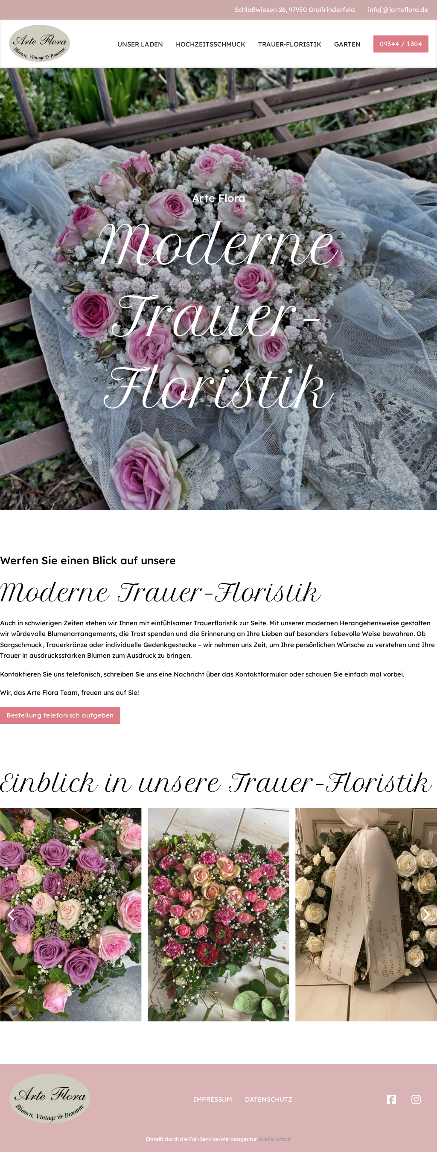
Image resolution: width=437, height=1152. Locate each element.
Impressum (212, 1099)
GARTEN (347, 44)
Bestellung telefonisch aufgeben (60, 715)
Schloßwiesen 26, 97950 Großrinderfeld (295, 10)
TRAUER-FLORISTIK (289, 44)
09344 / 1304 (401, 44)
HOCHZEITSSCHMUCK (210, 44)
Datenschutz (268, 1099)
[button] (10, 914)
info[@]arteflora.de (398, 10)
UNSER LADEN (140, 44)
